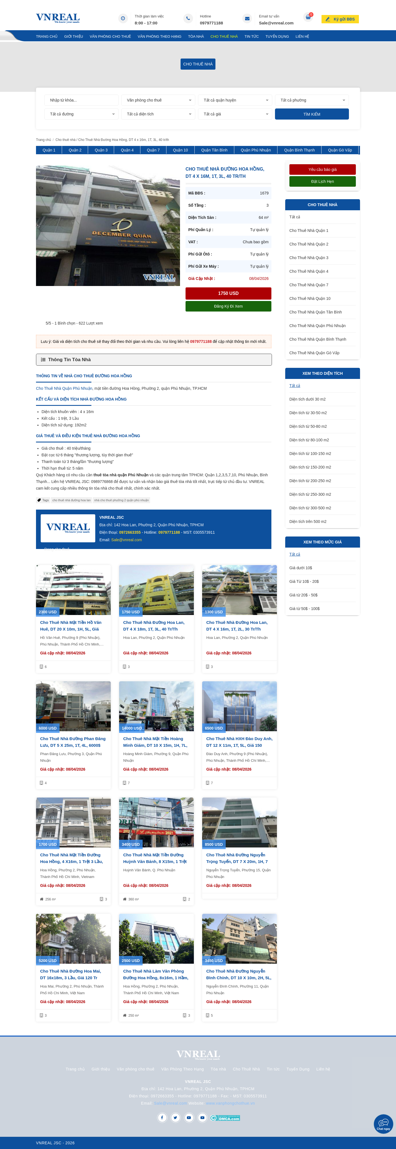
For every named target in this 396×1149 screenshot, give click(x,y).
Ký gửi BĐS (345, 18)
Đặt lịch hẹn (322, 181)
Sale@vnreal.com (276, 23)
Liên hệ (302, 36)
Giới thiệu (73, 36)
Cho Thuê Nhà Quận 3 (308, 257)
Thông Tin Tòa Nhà (69, 359)
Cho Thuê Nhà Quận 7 (308, 285)
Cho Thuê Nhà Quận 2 (308, 244)
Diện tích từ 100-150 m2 (310, 453)
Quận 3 (101, 150)
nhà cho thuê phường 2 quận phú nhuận (121, 500)
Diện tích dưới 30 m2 (307, 399)
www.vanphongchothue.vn (230, 1103)
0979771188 (211, 23)
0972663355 (130, 532)
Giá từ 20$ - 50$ (303, 595)
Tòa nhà (196, 36)
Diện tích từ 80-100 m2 (309, 440)
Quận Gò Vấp (340, 150)
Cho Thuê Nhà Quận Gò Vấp (314, 353)
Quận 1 (49, 150)
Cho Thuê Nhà (224, 36)
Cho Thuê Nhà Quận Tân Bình (315, 312)
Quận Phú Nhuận (256, 150)
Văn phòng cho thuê (110, 36)
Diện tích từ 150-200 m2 (310, 467)
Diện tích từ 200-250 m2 (310, 481)
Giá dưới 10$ (300, 568)
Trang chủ (47, 36)
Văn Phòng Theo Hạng (159, 36)
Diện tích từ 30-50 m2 (308, 413)
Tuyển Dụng (277, 36)
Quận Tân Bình (214, 150)
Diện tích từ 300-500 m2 (310, 508)
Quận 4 (127, 150)
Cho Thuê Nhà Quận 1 (308, 230)
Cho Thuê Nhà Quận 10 (310, 298)
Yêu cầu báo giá (322, 169)
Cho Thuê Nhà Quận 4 (308, 271)
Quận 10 (180, 150)
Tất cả (294, 217)
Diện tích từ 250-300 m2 (310, 494)
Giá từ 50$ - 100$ (304, 608)
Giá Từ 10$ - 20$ (304, 581)
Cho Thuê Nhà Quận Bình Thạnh (317, 339)
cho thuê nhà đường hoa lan (71, 500)
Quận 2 (75, 150)
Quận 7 (153, 150)
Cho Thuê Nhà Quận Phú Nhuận (64, 388)
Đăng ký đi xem (228, 306)
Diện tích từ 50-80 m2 (308, 426)
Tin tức (252, 36)
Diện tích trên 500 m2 (307, 521)
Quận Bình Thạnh (299, 150)
